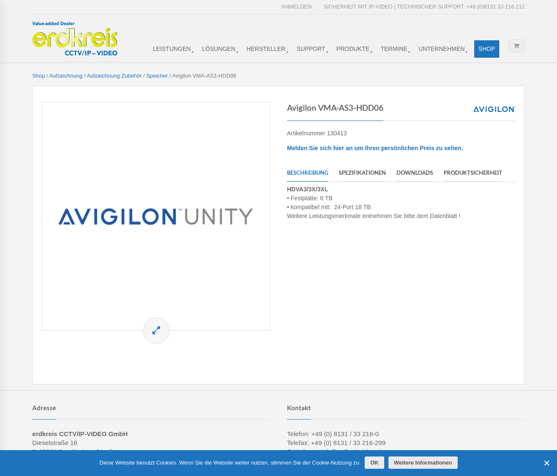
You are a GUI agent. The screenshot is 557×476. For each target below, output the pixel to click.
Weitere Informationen (423, 462)
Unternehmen (442, 48)
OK (374, 462)
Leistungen (172, 48)
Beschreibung (307, 172)
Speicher (157, 76)
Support (311, 48)
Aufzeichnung (65, 76)
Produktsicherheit (473, 172)
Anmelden (296, 6)
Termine (393, 48)
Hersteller (266, 48)
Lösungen (219, 48)
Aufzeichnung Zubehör (114, 76)
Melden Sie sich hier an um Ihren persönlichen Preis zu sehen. (375, 148)
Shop (486, 48)
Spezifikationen (362, 172)
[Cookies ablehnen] (546, 463)
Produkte (352, 48)
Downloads (415, 172)
